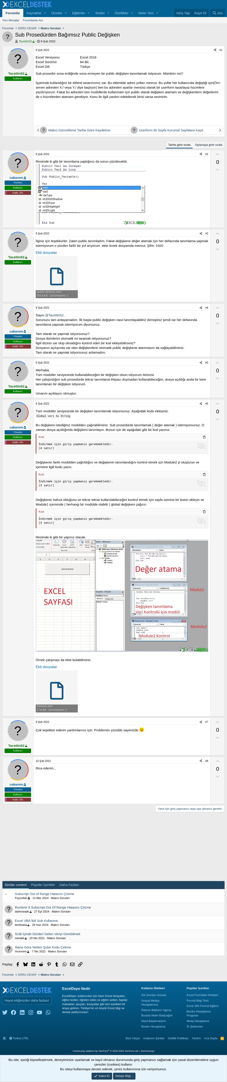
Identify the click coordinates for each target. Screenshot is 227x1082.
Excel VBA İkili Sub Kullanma (36, 920)
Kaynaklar (34, 13)
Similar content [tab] (16, 885)
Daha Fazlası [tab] (69, 885)
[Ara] (217, 13)
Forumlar (13, 13)
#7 (206, 722)
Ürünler (56, 13)
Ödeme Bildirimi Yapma (156, 1010)
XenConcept (147, 1051)
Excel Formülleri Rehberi (202, 995)
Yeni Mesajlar (11, 20)
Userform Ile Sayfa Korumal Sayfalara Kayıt (171, 130)
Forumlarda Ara (33, 20)
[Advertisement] (129, 111)
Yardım (196, 1038)
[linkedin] (22, 1013)
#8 (206, 761)
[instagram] (30, 1013)
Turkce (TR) (18, 1038)
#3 (206, 233)
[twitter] (5, 1013)
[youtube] (39, 1013)
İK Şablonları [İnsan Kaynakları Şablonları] (195, 1026)
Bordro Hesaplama (153, 1026)
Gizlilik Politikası (178, 1038)
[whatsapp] (48, 1013)
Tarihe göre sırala (179, 144)
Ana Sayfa (210, 1038)
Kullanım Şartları (154, 1038)
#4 (206, 307)
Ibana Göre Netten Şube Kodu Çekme (43, 947)
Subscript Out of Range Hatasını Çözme (44, 894)
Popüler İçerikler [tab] (43, 885)
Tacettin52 (27, 41)
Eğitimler (78, 13)
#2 (206, 154)
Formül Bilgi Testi (198, 1000)
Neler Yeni (146, 13)
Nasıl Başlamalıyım (153, 1021)
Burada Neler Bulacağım (157, 1015)
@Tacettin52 (54, 315)
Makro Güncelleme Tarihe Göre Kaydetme (79, 130)
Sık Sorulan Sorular (153, 995)
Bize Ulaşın (133, 1038)
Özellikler (122, 13)
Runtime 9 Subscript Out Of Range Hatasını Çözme (53, 907)
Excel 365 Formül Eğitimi (203, 1006)
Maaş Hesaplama (198, 1021)
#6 (206, 403)
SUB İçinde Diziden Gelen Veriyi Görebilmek (47, 934)
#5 (206, 362)
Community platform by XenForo (106, 1051)
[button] (45, 13)
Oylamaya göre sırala (208, 144)
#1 (220, 50)
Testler (100, 13)
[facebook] (13, 1013)
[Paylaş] (215, 50)
